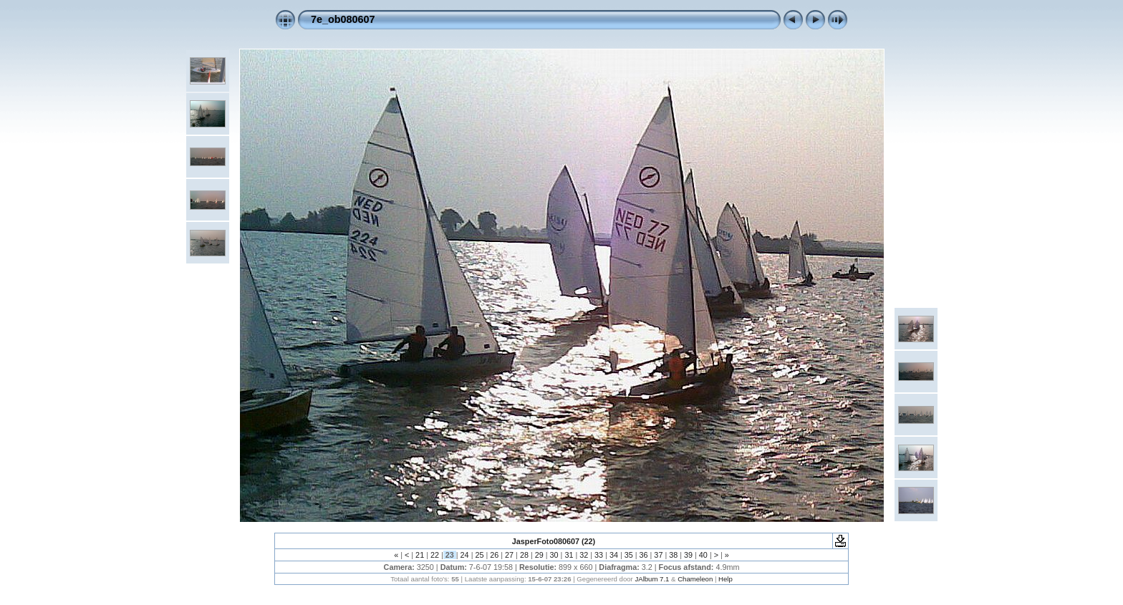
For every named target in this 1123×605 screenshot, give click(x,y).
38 (673, 555)
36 (643, 555)
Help (725, 579)
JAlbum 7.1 (652, 579)
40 (703, 555)
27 (509, 555)
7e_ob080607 (343, 19)
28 (524, 555)
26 (494, 555)
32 (583, 555)
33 (598, 555)
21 (419, 555)
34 (613, 555)
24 (464, 555)
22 (434, 555)
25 (479, 555)
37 (658, 555)
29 (539, 555)
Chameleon (695, 579)
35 (628, 555)
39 (688, 555)
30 (554, 555)
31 (568, 555)
